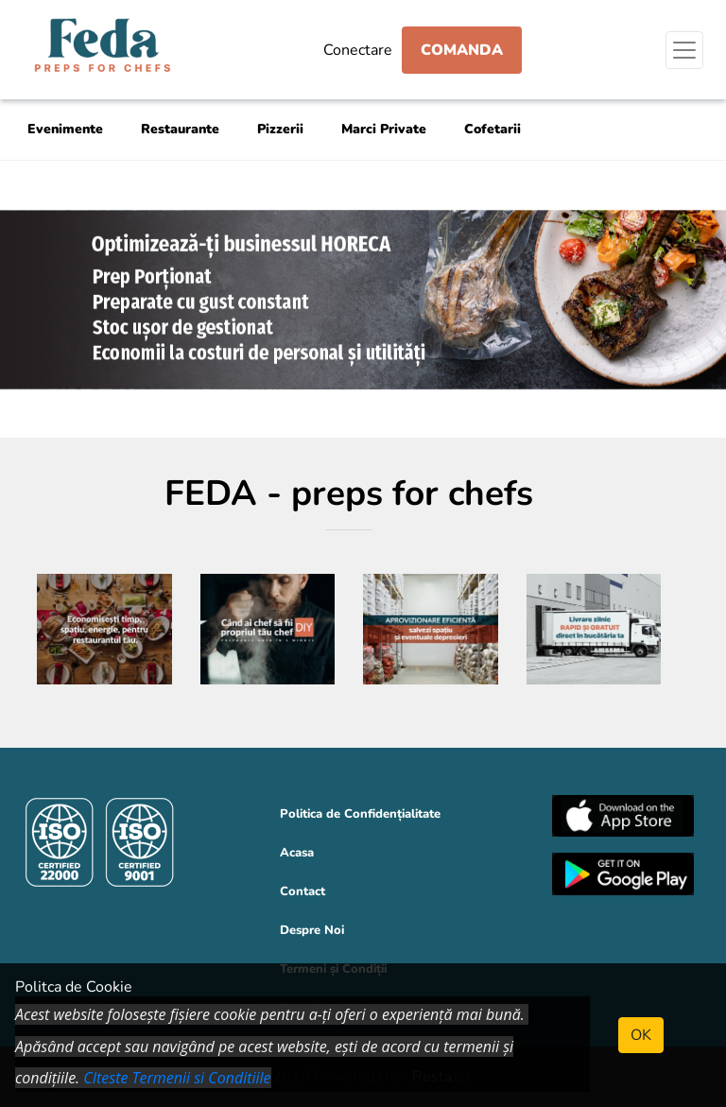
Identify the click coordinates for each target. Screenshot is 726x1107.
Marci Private (383, 129)
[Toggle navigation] (684, 50)
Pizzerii (280, 129)
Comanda (462, 50)
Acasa (297, 852)
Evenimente (65, 129)
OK (641, 1035)
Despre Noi (312, 930)
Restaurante (180, 129)
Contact (302, 891)
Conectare (357, 50)
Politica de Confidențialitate (360, 813)
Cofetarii (492, 129)
